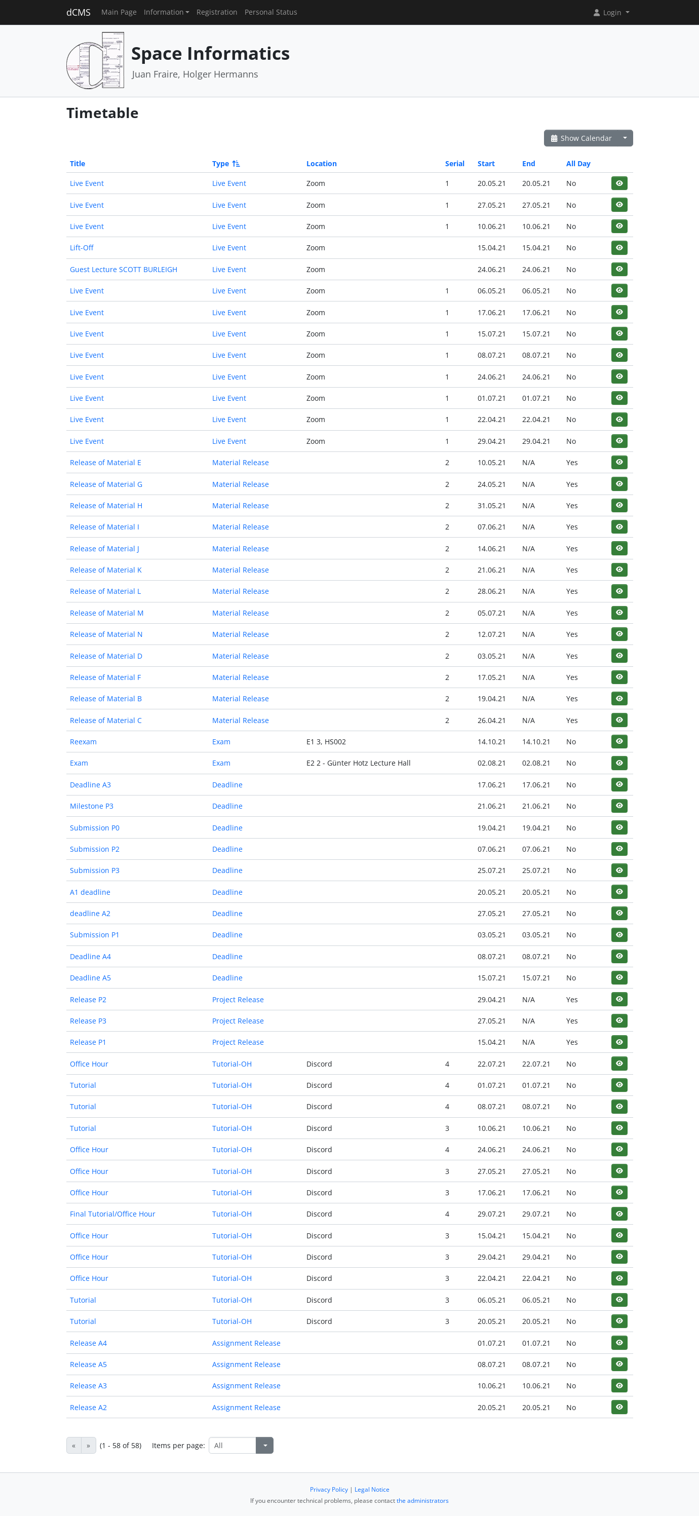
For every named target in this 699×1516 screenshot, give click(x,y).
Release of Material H (106, 505)
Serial (454, 163)
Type (225, 163)
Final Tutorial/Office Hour (113, 1214)
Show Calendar (581, 138)
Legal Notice (372, 1489)
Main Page (119, 12)
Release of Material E (105, 462)
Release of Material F (105, 677)
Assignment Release (246, 1343)
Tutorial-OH (232, 1064)
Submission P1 (95, 934)
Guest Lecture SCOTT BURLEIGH (123, 269)
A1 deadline (90, 892)
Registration (217, 12)
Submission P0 (95, 827)
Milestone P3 (91, 806)
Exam (221, 741)
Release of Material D (106, 656)
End (528, 163)
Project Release (238, 999)
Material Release (240, 462)
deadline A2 (90, 913)
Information (164, 12)
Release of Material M (107, 613)
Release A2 (88, 1407)
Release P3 (88, 1021)
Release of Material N (106, 634)
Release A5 (88, 1364)
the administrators (423, 1500)
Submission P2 (95, 849)
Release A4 (88, 1343)
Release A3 (88, 1385)
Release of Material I (104, 527)
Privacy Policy (329, 1489)
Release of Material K (106, 570)
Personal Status (271, 12)
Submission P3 (95, 870)
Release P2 (88, 999)
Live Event (87, 183)
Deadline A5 (90, 977)
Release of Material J (104, 548)
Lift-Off (81, 247)
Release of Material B (106, 698)
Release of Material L (105, 591)
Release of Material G (106, 484)
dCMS (78, 12)
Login (608, 12)
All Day (578, 163)
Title (77, 163)
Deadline (227, 784)
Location (321, 163)
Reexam (83, 741)
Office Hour (89, 1064)
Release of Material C (106, 720)
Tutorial (83, 1085)
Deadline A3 (90, 784)
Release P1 (88, 1042)
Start (486, 163)
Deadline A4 (90, 956)
